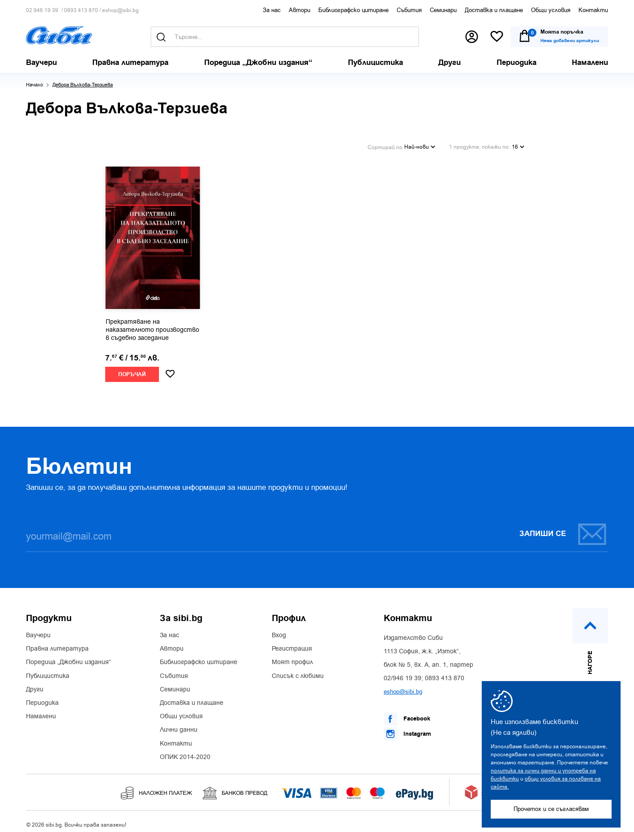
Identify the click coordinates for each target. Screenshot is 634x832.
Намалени (41, 711)
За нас (272, 10)
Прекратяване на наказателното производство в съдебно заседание (152, 325)
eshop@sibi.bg (120, 10)
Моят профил (292, 657)
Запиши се (563, 528)
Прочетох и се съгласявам (551, 809)
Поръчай (132, 369)
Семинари (443, 10)
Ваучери (38, 630)
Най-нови (419, 143)
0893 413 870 (81, 10)
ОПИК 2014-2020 (185, 752)
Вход (279, 630)
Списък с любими (298, 671)
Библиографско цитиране (353, 10)
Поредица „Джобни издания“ (68, 657)
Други (34, 684)
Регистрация (292, 643)
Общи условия (550, 10)
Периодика (42, 698)
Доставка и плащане (494, 10)
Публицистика (47, 671)
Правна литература (57, 643)
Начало (34, 84)
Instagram (407, 728)
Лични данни (178, 725)
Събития (409, 10)
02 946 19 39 (42, 10)
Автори (299, 10)
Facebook (407, 713)
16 (518, 143)
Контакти (593, 10)
